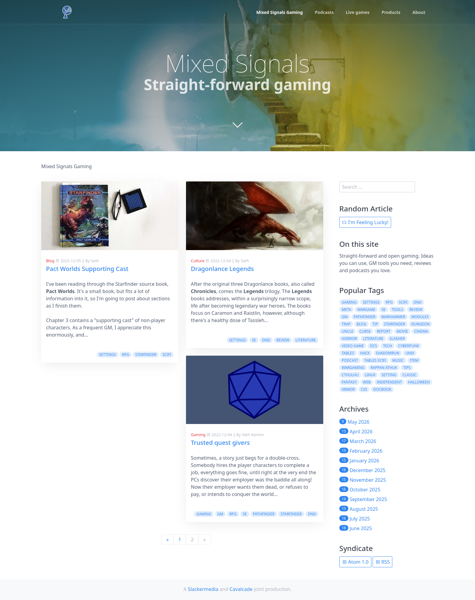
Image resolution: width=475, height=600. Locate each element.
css (364, 389)
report (383, 331)
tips (407, 367)
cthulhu (350, 374)
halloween (419, 382)
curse (365, 331)
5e (254, 340)
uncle (347, 331)
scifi (166, 354)
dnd (266, 340)
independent (389, 382)
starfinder (145, 354)
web (367, 382)
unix (409, 353)
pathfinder (263, 514)
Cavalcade (241, 589)
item (414, 360)
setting (389, 374)
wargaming (353, 367)
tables (348, 353)
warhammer (393, 316)
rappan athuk (383, 367)
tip (375, 324)
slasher (397, 338)
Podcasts (324, 12)
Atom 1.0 (355, 562)
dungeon (420, 324)
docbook (382, 389)
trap (346, 324)
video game (353, 345)
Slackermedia (203, 589)
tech (387, 345)
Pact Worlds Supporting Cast (87, 269)
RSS (382, 562)
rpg (125, 354)
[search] (377, 186)
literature (305, 340)
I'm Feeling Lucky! (365, 222)
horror (349, 338)
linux (370, 374)
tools (397, 309)
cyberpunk (408, 345)
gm (221, 514)
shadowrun (388, 353)
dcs (373, 345)
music (398, 360)
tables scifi (375, 360)
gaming (203, 514)
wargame (366, 309)
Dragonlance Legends (222, 269)
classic (409, 374)
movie (402, 331)
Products (391, 12)
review (282, 340)
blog (361, 324)
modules (420, 316)
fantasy (349, 382)
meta (346, 309)
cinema (421, 331)
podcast (350, 360)
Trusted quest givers (220, 443)
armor (348, 389)
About (419, 12)
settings (107, 354)
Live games (358, 12)
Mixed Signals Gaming (279, 12)
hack (365, 353)
